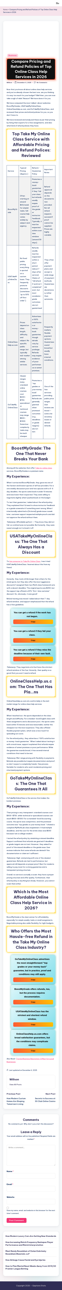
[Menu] (57, 3)
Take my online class (43, 468)
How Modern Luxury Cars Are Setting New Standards (30, 1236)
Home (5, 10)
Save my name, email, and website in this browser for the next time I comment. (31, 1211)
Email (10, 1184)
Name (10, 1171)
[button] (15, 1084)
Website (10, 1197)
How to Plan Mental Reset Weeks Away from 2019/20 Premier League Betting (30, 1267)
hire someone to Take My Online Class (24, 561)
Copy (33, 622)
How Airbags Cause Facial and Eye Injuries (25, 1260)
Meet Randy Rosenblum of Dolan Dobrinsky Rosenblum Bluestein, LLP (25, 1252)
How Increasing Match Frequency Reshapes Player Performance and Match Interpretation (29, 1243)
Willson (14, 1079)
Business (13, 55)
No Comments (40, 82)
